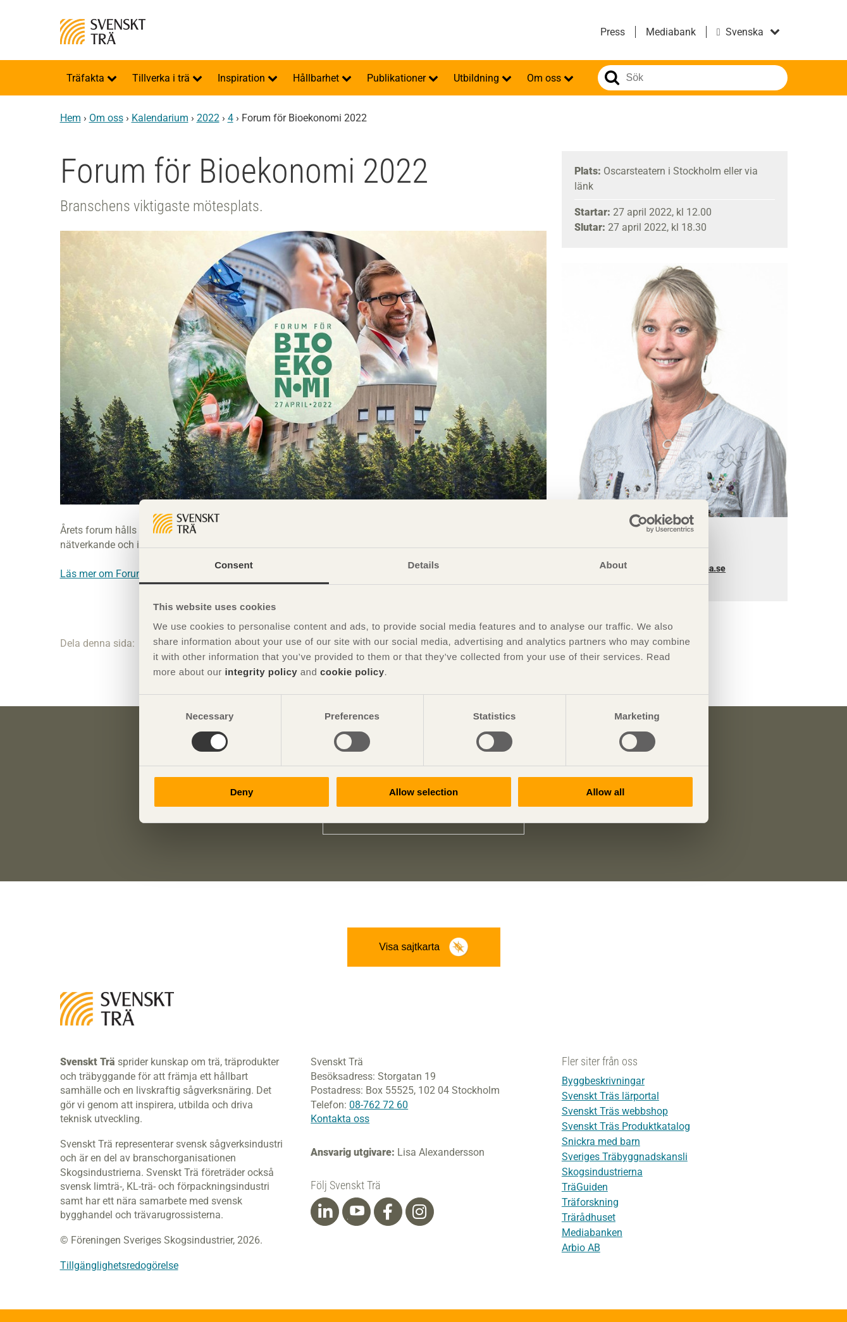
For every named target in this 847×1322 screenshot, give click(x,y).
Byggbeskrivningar (603, 1081)
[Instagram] (419, 1212)
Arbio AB (581, 1248)
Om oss (545, 78)
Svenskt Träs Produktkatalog (626, 1126)
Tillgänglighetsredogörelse (119, 1265)
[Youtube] (356, 1212)
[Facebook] (388, 1212)
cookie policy (352, 671)
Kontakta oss (340, 1119)
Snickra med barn (601, 1141)
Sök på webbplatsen (612, 77)
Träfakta (86, 78)
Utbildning (478, 78)
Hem (70, 118)
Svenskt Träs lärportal (610, 1096)
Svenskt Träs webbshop (615, 1111)
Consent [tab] (233, 565)
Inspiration (243, 78)
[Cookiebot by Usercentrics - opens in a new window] (638, 523)
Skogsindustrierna (602, 1172)
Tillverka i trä (162, 78)
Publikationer (397, 78)
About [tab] (614, 565)
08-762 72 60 (378, 1105)
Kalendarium (160, 118)
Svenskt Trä (103, 31)
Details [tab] (424, 565)
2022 (208, 118)
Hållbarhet (317, 78)
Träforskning (590, 1202)
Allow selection (423, 791)
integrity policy (261, 671)
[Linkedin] (325, 1212)
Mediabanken (592, 1233)
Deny (242, 791)
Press (612, 32)
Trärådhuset (588, 1217)
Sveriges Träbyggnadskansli (625, 1157)
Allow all (605, 791)
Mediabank (671, 32)
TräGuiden (585, 1187)
